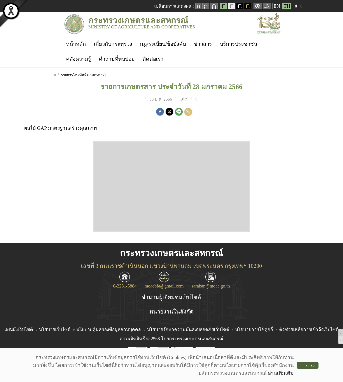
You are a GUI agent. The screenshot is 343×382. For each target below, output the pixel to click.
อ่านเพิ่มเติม (281, 373)
